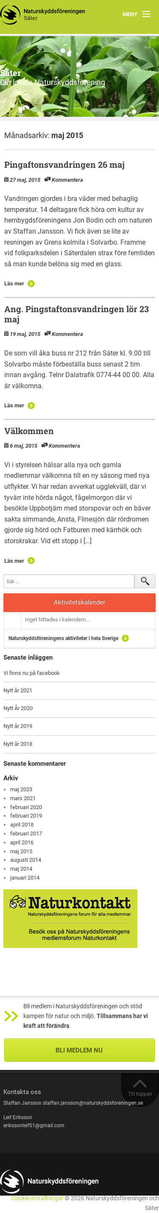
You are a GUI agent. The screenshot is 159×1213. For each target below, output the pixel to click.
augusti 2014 (25, 860)
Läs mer (14, 283)
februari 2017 (26, 833)
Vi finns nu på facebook (31, 673)
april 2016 (21, 842)
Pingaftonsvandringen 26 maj (64, 164)
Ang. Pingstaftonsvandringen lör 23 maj (76, 313)
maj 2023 (21, 789)
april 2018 (21, 824)
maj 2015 (21, 851)
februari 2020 (26, 807)
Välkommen (29, 430)
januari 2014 (24, 877)
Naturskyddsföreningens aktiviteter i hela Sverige (63, 638)
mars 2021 (23, 798)
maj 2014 (21, 869)
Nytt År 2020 (18, 708)
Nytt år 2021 (17, 690)
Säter (10, 72)
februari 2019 (26, 815)
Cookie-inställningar (37, 1198)
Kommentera (67, 180)
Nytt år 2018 (17, 744)
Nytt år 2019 (17, 726)
